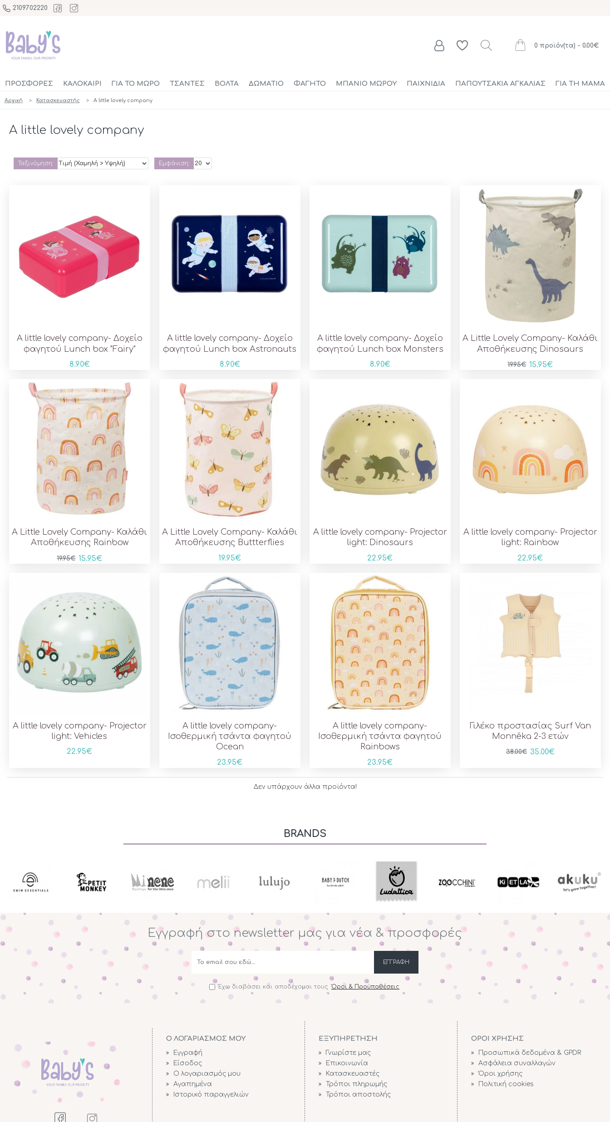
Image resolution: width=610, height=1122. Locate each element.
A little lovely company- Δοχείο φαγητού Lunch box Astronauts (229, 343)
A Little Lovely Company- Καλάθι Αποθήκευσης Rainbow (79, 537)
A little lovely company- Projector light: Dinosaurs (380, 537)
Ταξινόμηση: (35, 163)
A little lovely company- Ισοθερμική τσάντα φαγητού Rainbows (380, 736)
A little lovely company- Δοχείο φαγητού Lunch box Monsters (380, 343)
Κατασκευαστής (58, 100)
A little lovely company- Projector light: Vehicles (80, 731)
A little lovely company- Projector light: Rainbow (530, 537)
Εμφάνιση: (174, 163)
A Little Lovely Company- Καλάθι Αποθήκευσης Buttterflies (229, 537)
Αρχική (14, 100)
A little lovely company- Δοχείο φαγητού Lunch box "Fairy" (80, 343)
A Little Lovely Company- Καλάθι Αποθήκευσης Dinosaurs (530, 343)
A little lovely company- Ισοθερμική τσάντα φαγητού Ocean (229, 736)
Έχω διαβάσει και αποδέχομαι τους (305, 987)
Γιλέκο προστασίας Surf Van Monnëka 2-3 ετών (530, 731)
